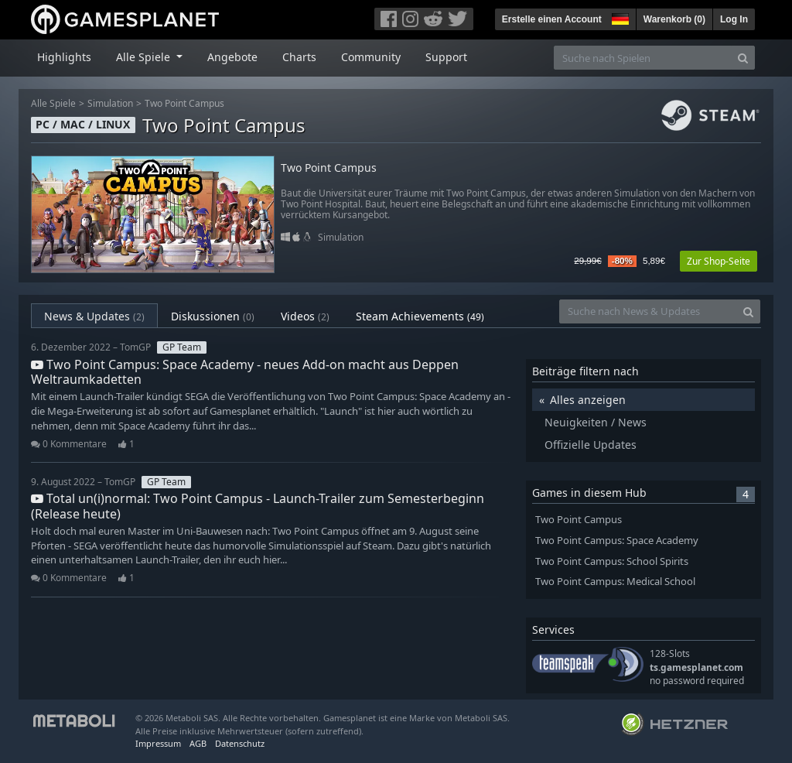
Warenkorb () (674, 19)
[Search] (743, 58)
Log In (734, 19)
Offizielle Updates (590, 444)
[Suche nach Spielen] (643, 58)
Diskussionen (212, 316)
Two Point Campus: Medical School (615, 581)
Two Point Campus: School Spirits (611, 561)
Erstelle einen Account (552, 19)
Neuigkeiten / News (595, 422)
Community (371, 57)
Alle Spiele (53, 103)
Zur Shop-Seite (718, 261)
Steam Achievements (420, 316)
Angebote (232, 57)
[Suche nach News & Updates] (648, 311)
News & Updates (94, 316)
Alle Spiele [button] (144, 57)
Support (446, 57)
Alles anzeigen (588, 399)
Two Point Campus (184, 103)
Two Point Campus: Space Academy (616, 540)
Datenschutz (240, 743)
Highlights (64, 57)
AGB (198, 743)
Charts (299, 57)
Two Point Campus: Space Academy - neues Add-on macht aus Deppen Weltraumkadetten (245, 372)
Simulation (110, 103)
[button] (619, 17)
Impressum (158, 743)
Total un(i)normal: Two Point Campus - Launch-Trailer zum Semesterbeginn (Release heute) (257, 506)
